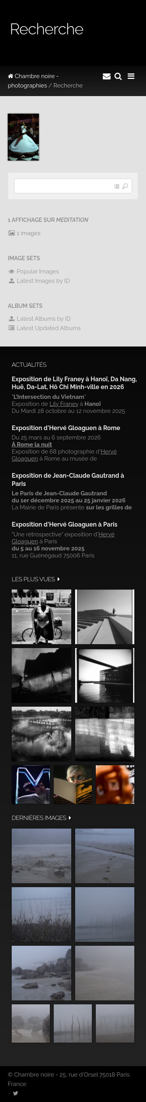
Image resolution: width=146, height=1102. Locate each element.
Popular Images (33, 271)
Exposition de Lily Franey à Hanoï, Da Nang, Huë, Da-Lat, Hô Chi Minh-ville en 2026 (74, 383)
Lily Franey (63, 403)
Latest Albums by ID (39, 318)
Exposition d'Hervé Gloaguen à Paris (65, 524)
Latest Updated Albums (44, 328)
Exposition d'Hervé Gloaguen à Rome (66, 428)
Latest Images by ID (39, 280)
